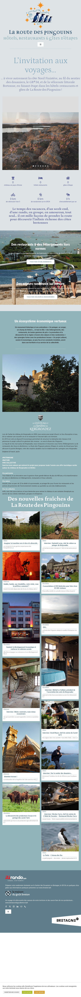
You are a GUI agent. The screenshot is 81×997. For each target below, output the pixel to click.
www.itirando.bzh (45, 888)
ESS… (45, 627)
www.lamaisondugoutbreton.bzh (16, 903)
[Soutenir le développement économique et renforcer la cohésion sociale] (21, 595)
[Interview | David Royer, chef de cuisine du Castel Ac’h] (60, 702)
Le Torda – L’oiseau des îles (52, 855)
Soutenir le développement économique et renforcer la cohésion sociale (21, 648)
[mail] (21, 907)
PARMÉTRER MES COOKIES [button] (11, 992)
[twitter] (10, 907)
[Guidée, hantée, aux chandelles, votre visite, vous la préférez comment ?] (21, 553)
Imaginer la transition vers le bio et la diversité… (21, 543)
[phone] (25, 907)
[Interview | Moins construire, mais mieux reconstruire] (21, 659)
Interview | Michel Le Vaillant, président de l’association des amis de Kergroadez (60, 691)
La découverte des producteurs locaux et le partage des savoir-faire (21, 817)
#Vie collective (45, 583)
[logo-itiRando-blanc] (15, 876)
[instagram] (14, 907)
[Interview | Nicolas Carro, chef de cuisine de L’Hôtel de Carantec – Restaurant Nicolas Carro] (60, 783)
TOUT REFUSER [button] (39, 992)
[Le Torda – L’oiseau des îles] (60, 825)
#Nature (5, 540)
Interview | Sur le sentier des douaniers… (57, 773)
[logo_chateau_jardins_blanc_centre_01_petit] (40, 416)
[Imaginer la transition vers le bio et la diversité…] (21, 513)
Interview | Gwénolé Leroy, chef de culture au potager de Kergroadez (60, 544)
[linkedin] (17, 907)
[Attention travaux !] (21, 724)
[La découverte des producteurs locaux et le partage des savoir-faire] (21, 785)
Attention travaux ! (10, 777)
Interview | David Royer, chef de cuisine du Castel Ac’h (60, 734)
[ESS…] (60, 597)
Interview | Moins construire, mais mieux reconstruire (21, 713)
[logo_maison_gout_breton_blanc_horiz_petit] (17, 891)
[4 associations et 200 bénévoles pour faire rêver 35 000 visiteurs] (60, 555)
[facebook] (6, 907)
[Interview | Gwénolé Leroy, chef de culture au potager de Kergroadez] (60, 513)
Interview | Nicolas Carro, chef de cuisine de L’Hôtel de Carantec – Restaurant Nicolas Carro (60, 815)
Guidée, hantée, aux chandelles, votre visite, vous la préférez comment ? (21, 585)
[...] (13, 548)
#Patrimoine (6, 581)
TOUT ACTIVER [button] (27, 992)
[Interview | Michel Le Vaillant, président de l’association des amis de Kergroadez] (60, 637)
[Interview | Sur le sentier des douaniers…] (60, 743)
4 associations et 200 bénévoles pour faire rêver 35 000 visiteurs (60, 587)
